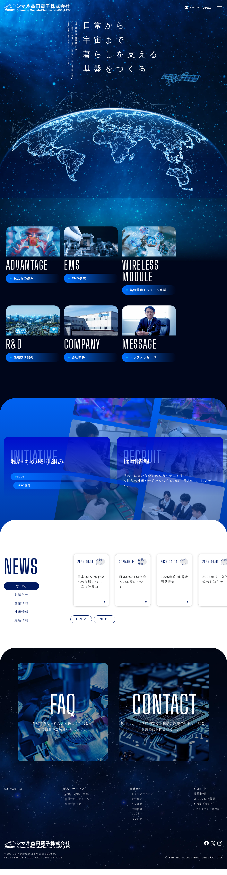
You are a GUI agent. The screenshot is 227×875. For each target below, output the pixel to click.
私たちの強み (13, 794)
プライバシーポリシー (209, 814)
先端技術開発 (73, 809)
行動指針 (137, 814)
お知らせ (200, 794)
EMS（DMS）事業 (77, 799)
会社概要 (137, 804)
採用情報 (200, 799)
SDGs (24, 488)
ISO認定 (28, 499)
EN (211, 8)
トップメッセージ (142, 799)
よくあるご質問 (205, 804)
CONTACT (188, 8)
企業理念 (137, 809)
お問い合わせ (203, 809)
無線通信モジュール (77, 804)
